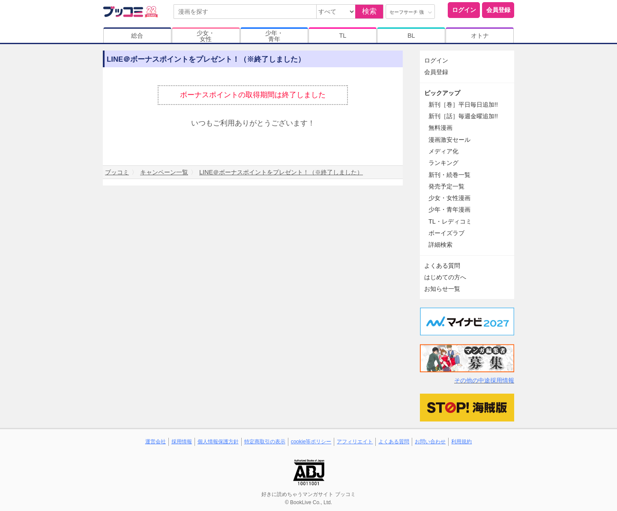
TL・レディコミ (450, 221)
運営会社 (155, 442)
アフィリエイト (355, 442)
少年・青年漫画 (449, 209)
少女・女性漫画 (449, 197)
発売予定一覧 (446, 186)
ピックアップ (442, 93)
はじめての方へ (445, 277)
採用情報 (181, 442)
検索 (369, 11)
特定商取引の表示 (264, 442)
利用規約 (461, 442)
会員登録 (498, 9)
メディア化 (443, 151)
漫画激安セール (449, 139)
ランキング (443, 162)
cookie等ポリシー (311, 442)
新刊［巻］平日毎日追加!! (463, 104)
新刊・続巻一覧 (449, 174)
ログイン (464, 9)
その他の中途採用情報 (484, 380)
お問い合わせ (430, 442)
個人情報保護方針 (218, 442)
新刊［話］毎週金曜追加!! (463, 116)
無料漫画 (440, 127)
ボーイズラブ (446, 233)
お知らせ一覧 (442, 288)
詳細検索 (440, 244)
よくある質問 (442, 265)
